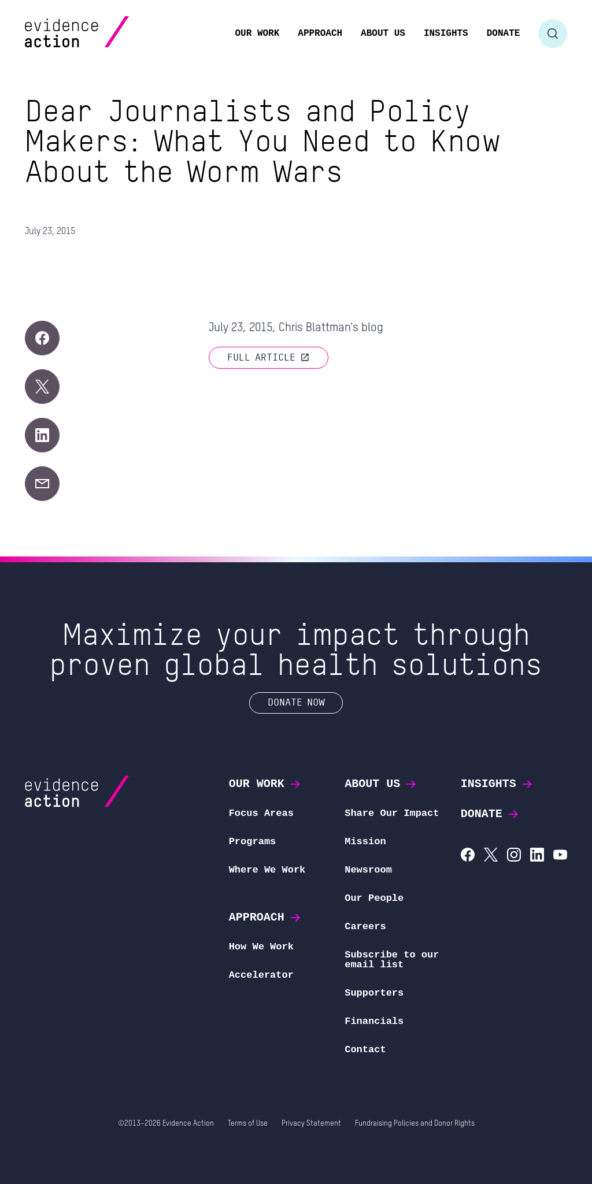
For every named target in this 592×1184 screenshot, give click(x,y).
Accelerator (261, 975)
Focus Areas (261, 813)
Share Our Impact (392, 813)
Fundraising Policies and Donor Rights (415, 1123)
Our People (374, 898)
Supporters (374, 993)
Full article (268, 357)
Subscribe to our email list (392, 959)
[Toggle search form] (552, 33)
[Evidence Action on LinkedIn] (537, 856)
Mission (365, 841)
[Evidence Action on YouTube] (560, 856)
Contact (365, 1049)
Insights (497, 784)
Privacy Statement (311, 1123)
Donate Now (296, 702)
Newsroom (368, 870)
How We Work (261, 946)
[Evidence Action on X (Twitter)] (491, 856)
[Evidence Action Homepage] (99, 33)
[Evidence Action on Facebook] (468, 856)
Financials (374, 1021)
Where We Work (267, 870)
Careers (365, 926)
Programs (252, 841)
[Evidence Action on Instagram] (514, 856)
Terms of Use (248, 1123)
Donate (490, 814)
